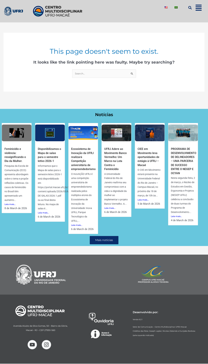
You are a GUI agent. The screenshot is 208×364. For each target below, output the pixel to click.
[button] (198, 8)
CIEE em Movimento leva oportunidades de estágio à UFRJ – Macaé (150, 157)
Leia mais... (10, 204)
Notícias (104, 114)
